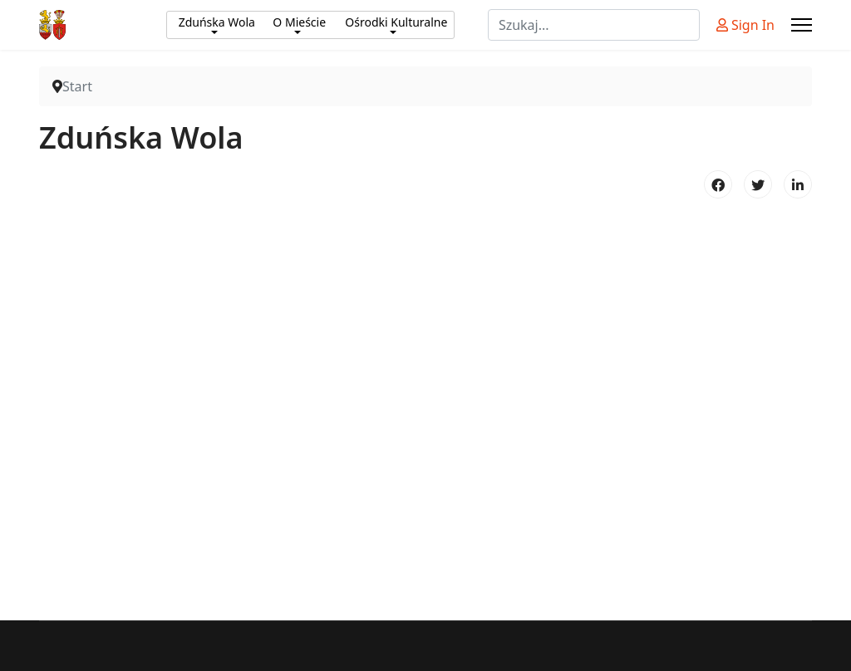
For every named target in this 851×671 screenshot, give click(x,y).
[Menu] (801, 25)
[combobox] (594, 25)
